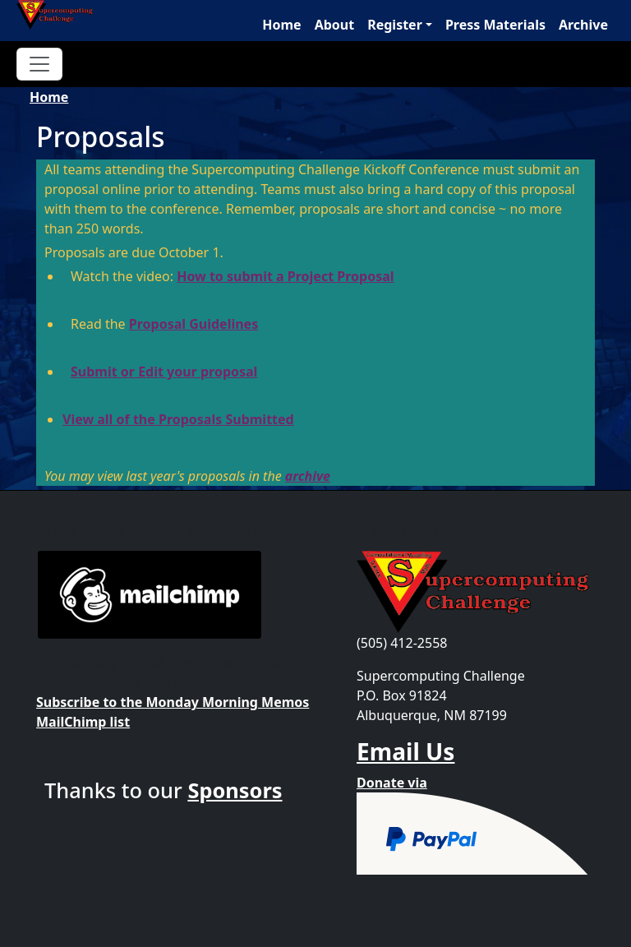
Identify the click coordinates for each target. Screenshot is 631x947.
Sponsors (234, 790)
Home (281, 25)
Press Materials (495, 25)
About (335, 25)
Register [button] (394, 25)
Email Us (405, 751)
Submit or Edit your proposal (164, 372)
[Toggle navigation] (39, 64)
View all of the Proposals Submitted (178, 419)
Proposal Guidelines (193, 324)
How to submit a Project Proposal (285, 276)
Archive (583, 25)
